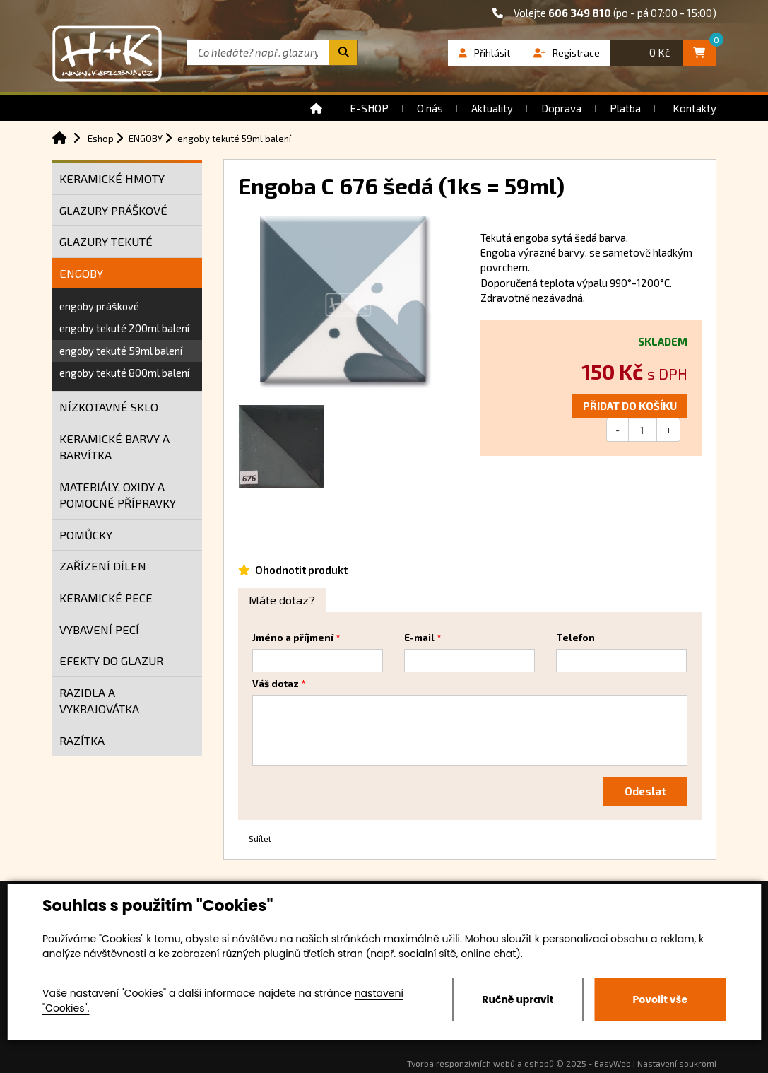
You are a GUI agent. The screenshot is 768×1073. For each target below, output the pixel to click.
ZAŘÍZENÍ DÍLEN (102, 566)
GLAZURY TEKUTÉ (106, 241)
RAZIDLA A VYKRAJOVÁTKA (99, 701)
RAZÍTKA (82, 740)
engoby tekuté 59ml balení (120, 350)
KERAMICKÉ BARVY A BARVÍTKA (114, 447)
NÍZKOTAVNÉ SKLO (108, 407)
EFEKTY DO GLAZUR (111, 660)
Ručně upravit (517, 999)
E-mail (419, 637)
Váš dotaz (275, 683)
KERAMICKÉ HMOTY (112, 178)
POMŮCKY (85, 534)
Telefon (575, 637)
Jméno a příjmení (292, 637)
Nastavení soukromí (676, 1063)
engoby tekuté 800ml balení (124, 372)
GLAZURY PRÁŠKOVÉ (113, 210)
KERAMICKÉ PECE (106, 597)
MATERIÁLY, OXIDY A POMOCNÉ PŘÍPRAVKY (117, 495)
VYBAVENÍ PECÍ (99, 629)
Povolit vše (660, 999)
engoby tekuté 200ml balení (124, 328)
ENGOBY (81, 273)
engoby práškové (99, 306)
